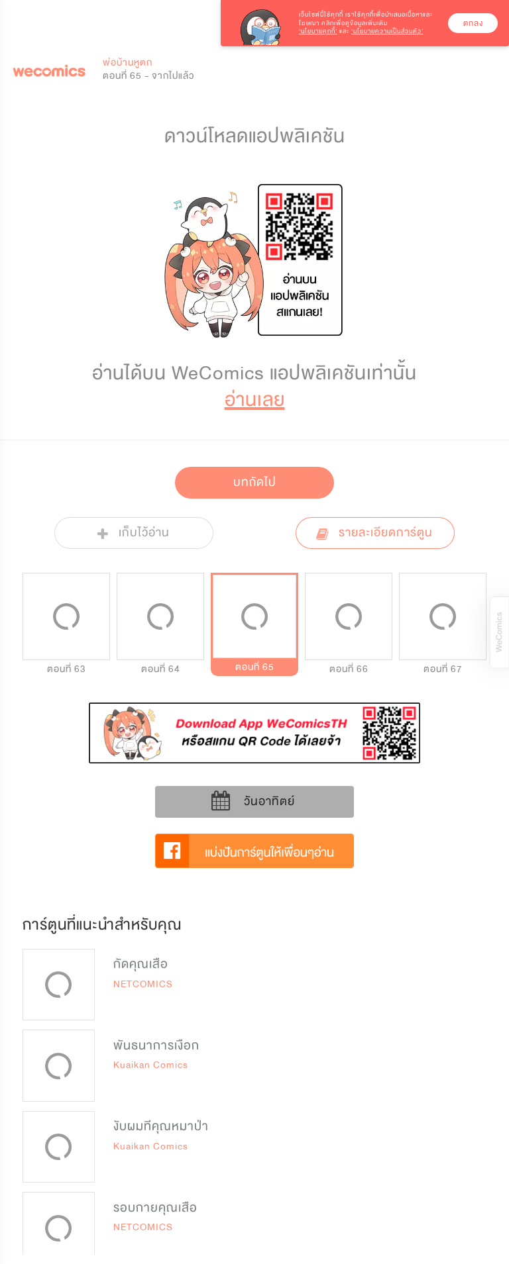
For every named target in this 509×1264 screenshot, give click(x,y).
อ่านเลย (255, 399)
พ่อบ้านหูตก (127, 62)
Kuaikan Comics (150, 1065)
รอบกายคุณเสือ (155, 1207)
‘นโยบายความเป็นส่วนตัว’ (387, 31)
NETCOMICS (143, 984)
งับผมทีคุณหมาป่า (161, 1126)
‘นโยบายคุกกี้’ (318, 31)
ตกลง (473, 23)
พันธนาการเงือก (156, 1045)
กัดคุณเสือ (140, 964)
